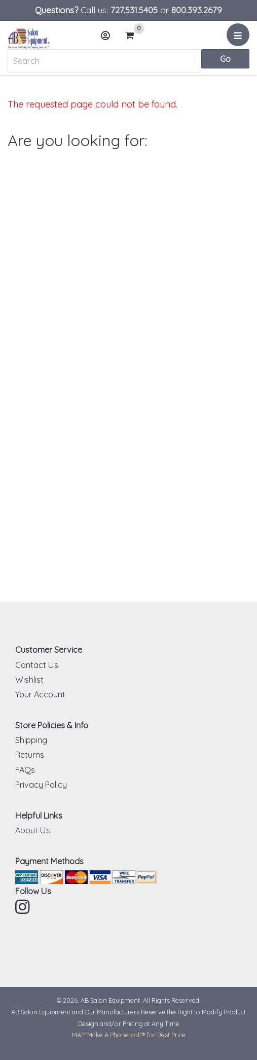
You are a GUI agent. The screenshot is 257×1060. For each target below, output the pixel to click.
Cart (134, 35)
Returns (29, 755)
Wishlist (29, 680)
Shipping (31, 740)
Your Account (40, 694)
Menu (239, 38)
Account (108, 39)
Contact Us (36, 665)
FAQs (25, 770)
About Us (32, 830)
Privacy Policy (41, 785)
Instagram (23, 907)
